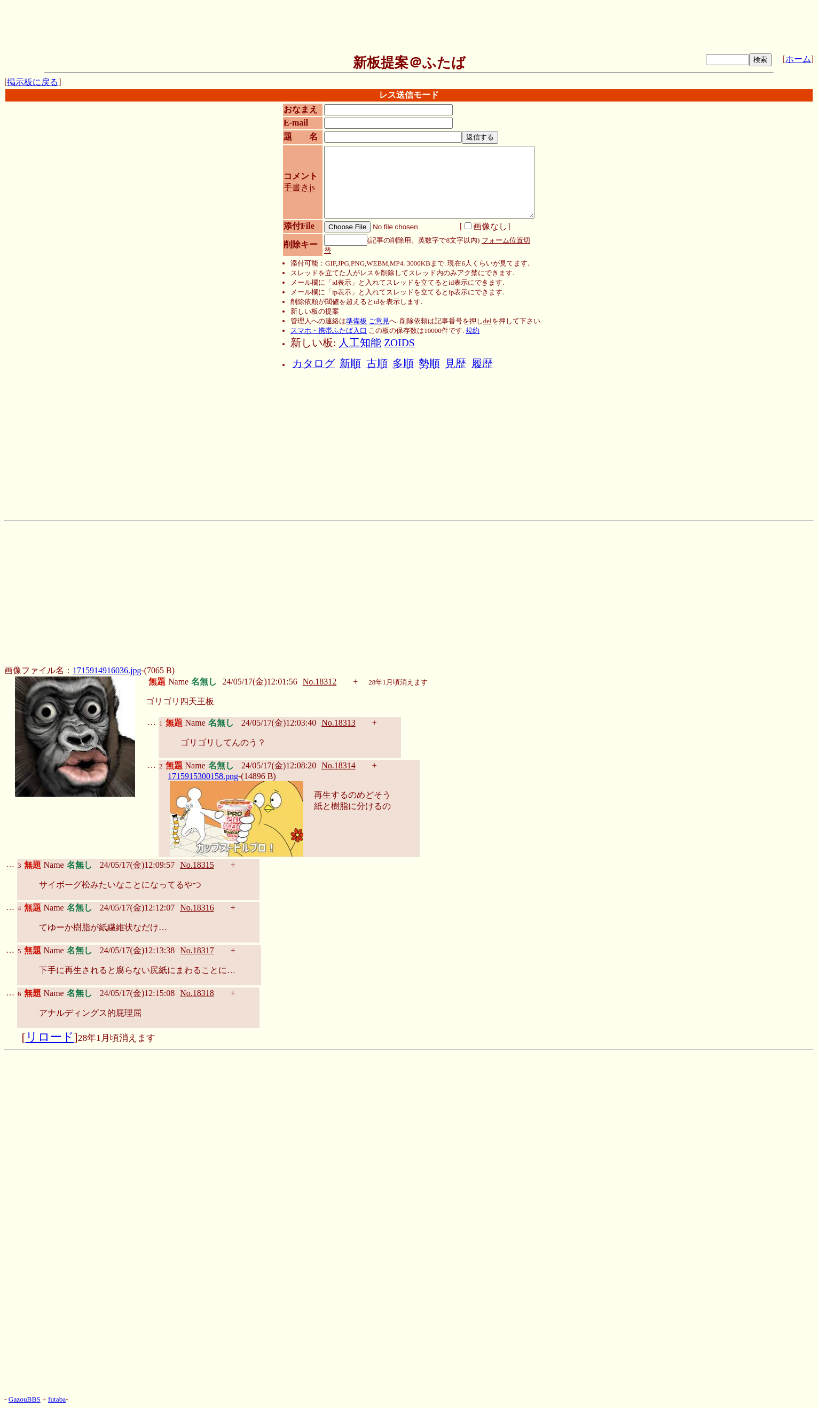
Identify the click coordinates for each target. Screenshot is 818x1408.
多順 (403, 363)
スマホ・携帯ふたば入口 (328, 330)
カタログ (313, 363)
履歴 (482, 363)
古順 (377, 363)
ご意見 (378, 321)
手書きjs (299, 187)
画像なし (486, 226)
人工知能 (360, 342)
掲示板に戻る (32, 82)
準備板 (356, 321)
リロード (50, 1037)
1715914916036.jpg (107, 670)
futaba (57, 1399)
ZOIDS (399, 342)
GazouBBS (25, 1399)
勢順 (429, 363)
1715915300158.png (203, 776)
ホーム (798, 59)
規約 (472, 330)
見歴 (455, 363)
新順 (350, 363)
